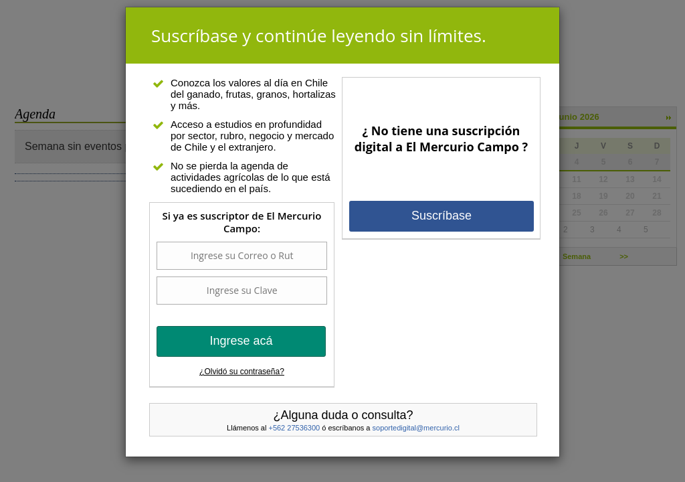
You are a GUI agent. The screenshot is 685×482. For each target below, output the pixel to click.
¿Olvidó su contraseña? (241, 371)
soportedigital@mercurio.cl (416, 428)
